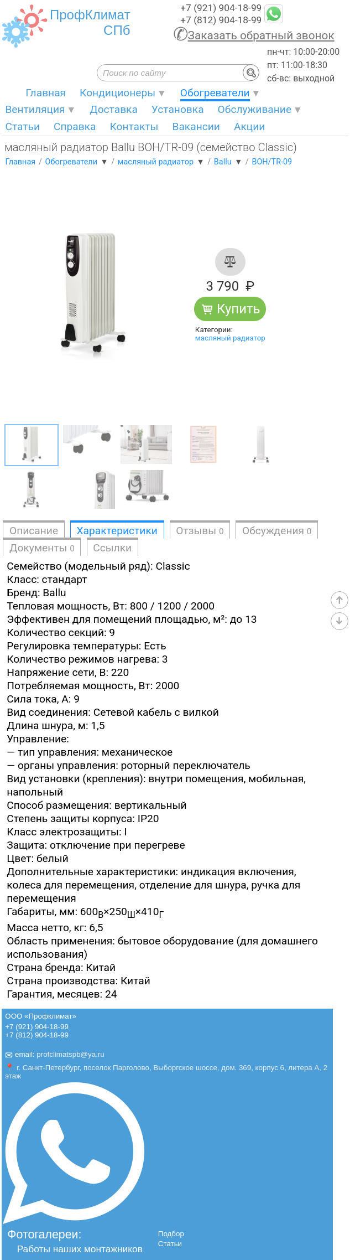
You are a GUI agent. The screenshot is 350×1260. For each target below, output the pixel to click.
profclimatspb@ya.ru (70, 1055)
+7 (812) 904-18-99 (221, 19)
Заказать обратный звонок (261, 35)
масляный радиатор (230, 338)
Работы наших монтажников (80, 1248)
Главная (45, 92)
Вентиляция (35, 109)
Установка (178, 109)
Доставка (114, 109)
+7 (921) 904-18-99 (221, 7)
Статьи (22, 126)
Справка (75, 126)
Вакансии (196, 126)
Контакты (133, 126)
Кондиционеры (117, 92)
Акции (249, 126)
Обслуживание (255, 109)
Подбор (171, 1234)
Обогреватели (215, 92)
